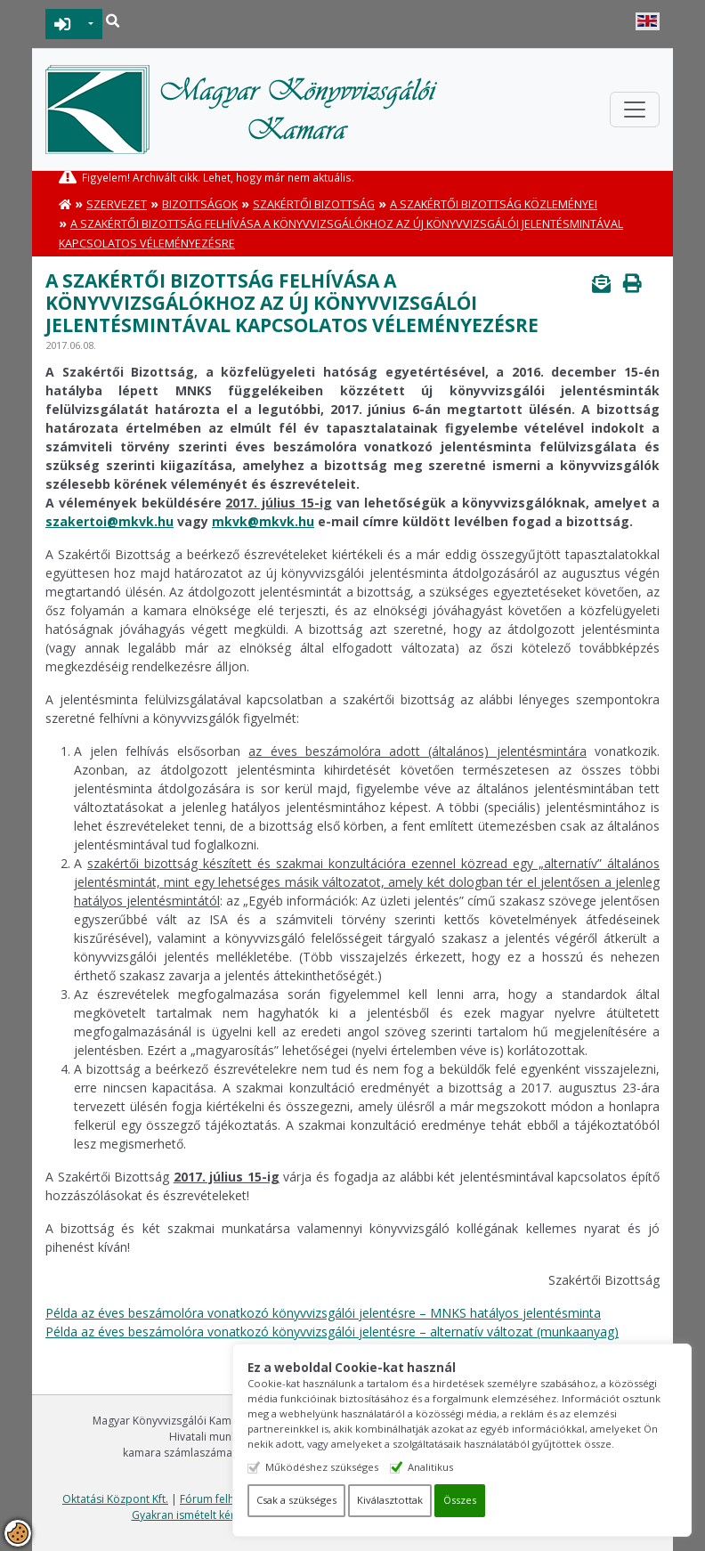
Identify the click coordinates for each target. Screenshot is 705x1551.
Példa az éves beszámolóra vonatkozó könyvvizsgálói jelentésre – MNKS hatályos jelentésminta (323, 1312)
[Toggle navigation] (635, 109)
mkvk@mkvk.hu (263, 521)
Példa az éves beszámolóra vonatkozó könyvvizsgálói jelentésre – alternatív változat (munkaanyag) (332, 1331)
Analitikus (443, 1467)
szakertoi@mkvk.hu (109, 521)
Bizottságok (200, 204)
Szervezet (116, 204)
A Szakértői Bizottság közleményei (493, 204)
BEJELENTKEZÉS (62, 24)
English (648, 21)
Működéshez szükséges (335, 1467)
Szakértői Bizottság (314, 204)
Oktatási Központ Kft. (115, 1498)
